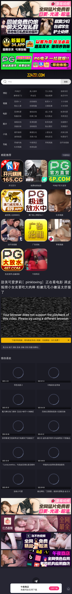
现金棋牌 (48, 95)
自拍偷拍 (33, 101)
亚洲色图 (33, 122)
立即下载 (54, 588)
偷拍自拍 (33, 111)
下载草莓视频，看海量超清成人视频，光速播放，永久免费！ (41, 340)
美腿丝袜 (17, 126)
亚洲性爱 (17, 111)
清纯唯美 (33, 126)
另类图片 (64, 126)
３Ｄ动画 (64, 101)
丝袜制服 (33, 106)
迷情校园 (17, 136)
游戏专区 (64, 91)
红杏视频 (17, 147)
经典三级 (33, 116)
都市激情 (17, 132)
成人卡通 (48, 111)
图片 (5, 123)
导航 (5, 144)
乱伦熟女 (48, 116)
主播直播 (48, 106)
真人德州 (33, 91)
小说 (5, 134)
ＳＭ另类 (64, 106)
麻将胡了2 (18, 95)
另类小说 (33, 136)
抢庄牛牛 (64, 95)
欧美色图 (48, 122)
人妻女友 (48, 132)
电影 (5, 113)
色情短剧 (33, 147)
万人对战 (48, 91)
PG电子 (18, 91)
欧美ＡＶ (48, 101)
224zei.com (36, 75)
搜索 (66, 81)
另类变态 (64, 116)
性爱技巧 (64, 136)
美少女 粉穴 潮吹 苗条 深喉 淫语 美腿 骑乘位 (20, 347)
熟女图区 (48, 126)
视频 (5, 103)
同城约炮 (17, 142)
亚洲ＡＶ (17, 101)
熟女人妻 (17, 106)
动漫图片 (64, 122)
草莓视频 (48, 142)
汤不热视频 (64, 142)
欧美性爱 (64, 111)
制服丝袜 (17, 116)
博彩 (5, 93)
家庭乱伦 (33, 132)
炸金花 (33, 95)
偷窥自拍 (17, 122)
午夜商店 (33, 142)
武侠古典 (64, 132)
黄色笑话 (48, 136)
